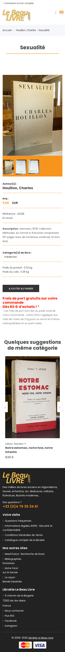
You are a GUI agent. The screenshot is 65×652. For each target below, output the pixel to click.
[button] (60, 12)
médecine (11, 257)
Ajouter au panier (21, 288)
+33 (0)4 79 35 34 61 (20, 506)
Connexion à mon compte (19, 3)
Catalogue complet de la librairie (24, 540)
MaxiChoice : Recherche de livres (24, 554)
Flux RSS (8, 615)
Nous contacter (13, 610)
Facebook (10, 620)
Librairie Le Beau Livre (40, 638)
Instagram (10, 626)
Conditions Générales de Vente (23, 535)
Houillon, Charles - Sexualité (33, 30)
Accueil (8, 30)
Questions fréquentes (17, 521)
